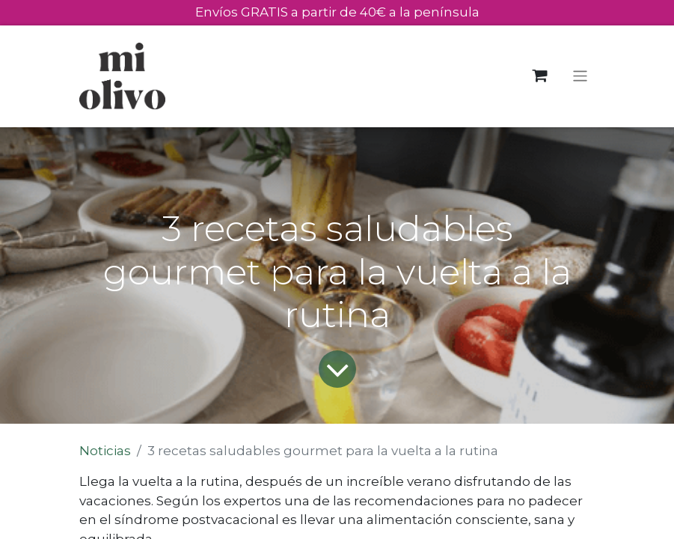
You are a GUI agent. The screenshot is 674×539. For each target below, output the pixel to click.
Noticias (105, 450)
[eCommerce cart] (540, 76)
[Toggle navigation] (580, 76)
